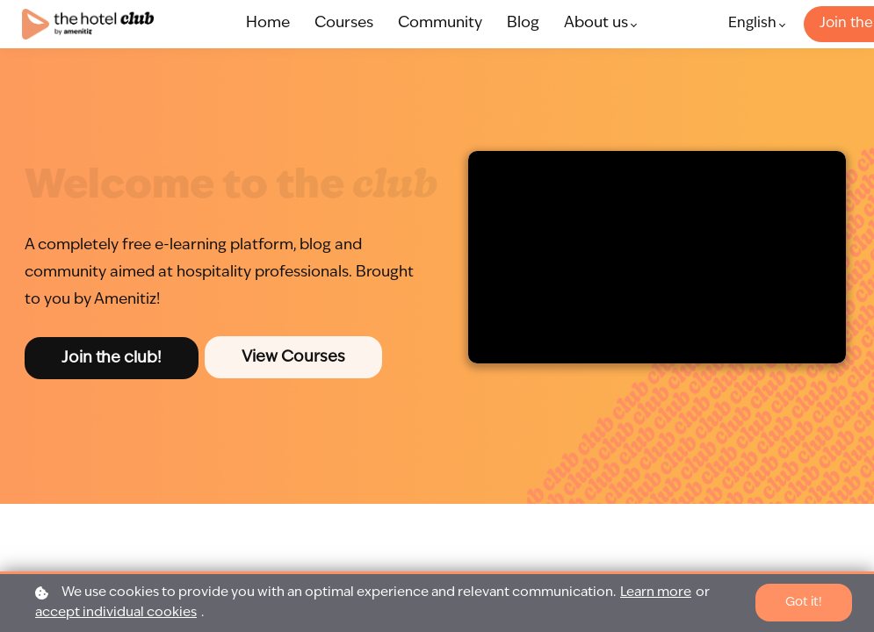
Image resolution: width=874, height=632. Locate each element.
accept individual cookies (116, 613)
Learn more (655, 593)
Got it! (803, 602)
